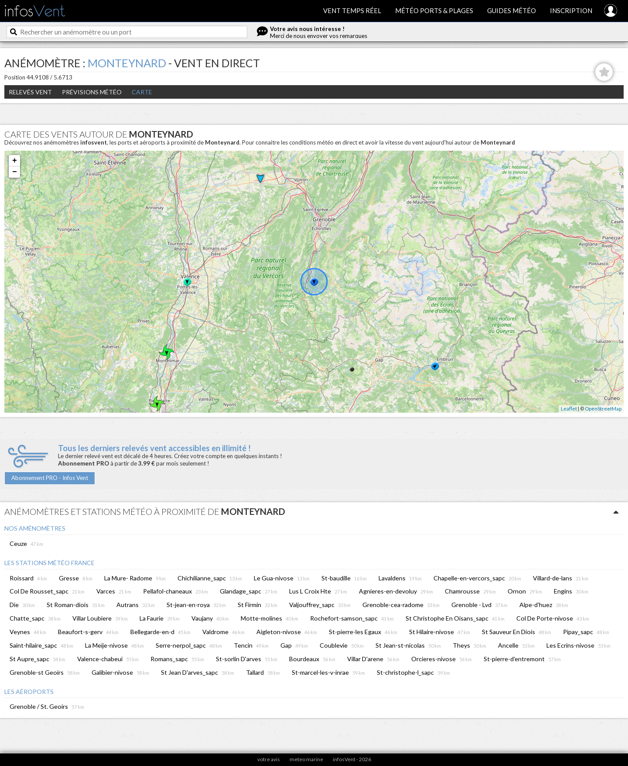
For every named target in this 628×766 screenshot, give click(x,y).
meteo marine (306, 759)
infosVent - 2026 (352, 759)
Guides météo (511, 10)
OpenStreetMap (603, 408)
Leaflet (569, 408)
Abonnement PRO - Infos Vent (49, 477)
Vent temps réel (352, 10)
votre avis (268, 759)
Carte (142, 92)
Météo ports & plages (434, 10)
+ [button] (14, 160)
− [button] (14, 172)
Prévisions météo (92, 92)
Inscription (571, 10)
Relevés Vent (30, 92)
